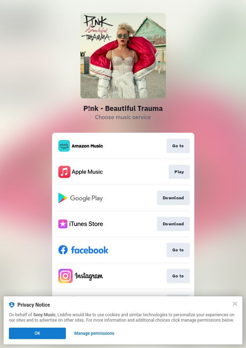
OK (37, 333)
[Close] (235, 303)
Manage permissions (94, 333)
